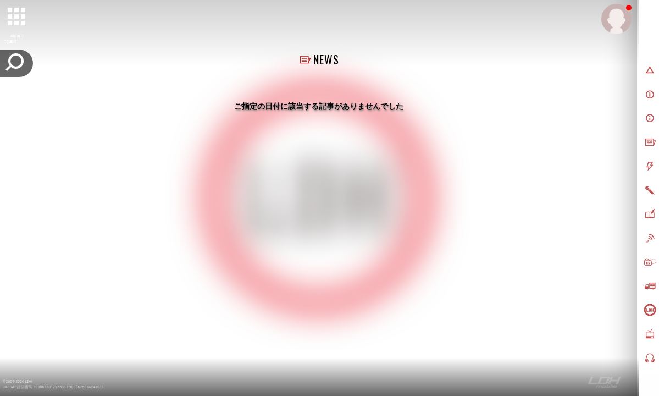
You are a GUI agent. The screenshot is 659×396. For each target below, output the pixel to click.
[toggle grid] (17, 17)
